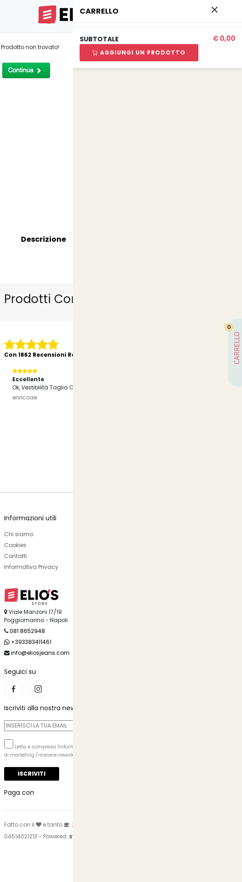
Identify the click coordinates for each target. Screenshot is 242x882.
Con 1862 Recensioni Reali (43, 355)
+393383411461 (27, 642)
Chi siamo (18, 534)
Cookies (15, 545)
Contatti (15, 556)
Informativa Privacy (31, 567)
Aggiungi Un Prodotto (139, 52)
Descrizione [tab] (43, 239)
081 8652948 (27, 631)
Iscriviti (31, 773)
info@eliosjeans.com (40, 653)
